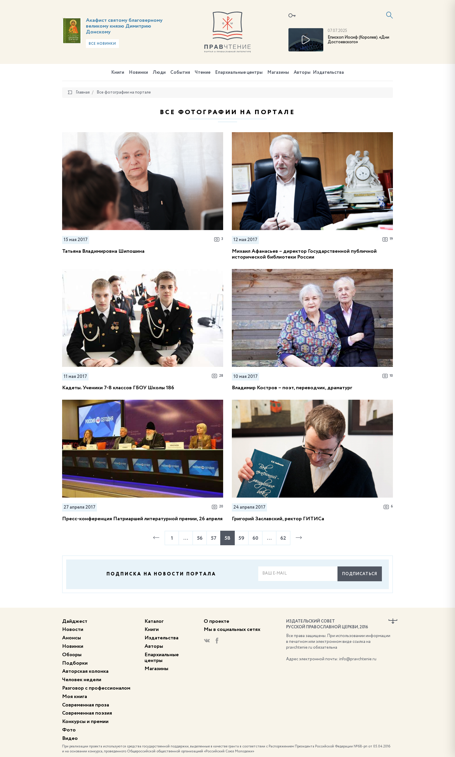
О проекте (216, 621)
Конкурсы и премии (85, 721)
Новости (72, 629)
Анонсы (71, 638)
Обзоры (72, 654)
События (180, 72)
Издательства (328, 72)
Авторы (302, 72)
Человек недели (81, 679)
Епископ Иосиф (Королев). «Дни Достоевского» (358, 39)
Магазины (278, 72)
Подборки (75, 663)
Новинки (138, 72)
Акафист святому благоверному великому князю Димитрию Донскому (124, 26)
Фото (69, 730)
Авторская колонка (85, 671)
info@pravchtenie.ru (357, 659)
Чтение (202, 72)
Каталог (154, 621)
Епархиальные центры (239, 72)
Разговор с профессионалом (96, 688)
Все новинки (102, 44)
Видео (70, 738)
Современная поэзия (87, 713)
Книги (117, 72)
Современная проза (85, 705)
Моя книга (74, 696)
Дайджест (74, 621)
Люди (159, 72)
